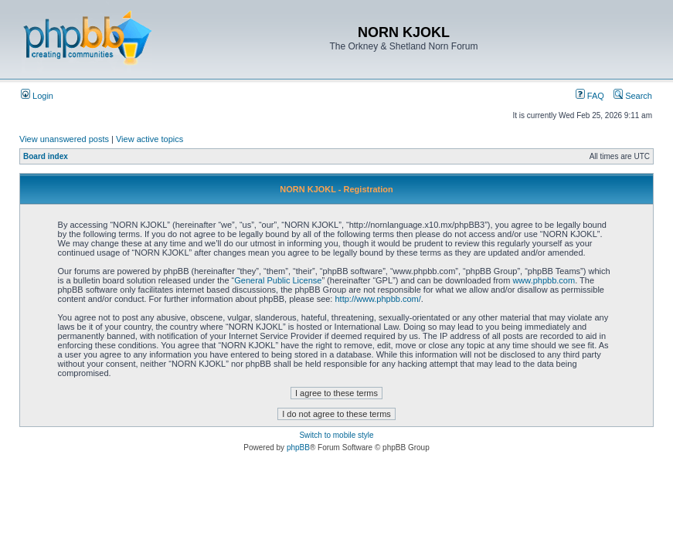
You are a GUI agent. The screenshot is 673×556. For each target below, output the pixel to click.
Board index (45, 156)
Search (633, 95)
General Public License (277, 280)
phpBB (298, 447)
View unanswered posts (64, 139)
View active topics (149, 139)
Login (37, 95)
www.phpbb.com (543, 280)
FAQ (590, 95)
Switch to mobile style (336, 435)
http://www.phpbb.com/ (378, 298)
